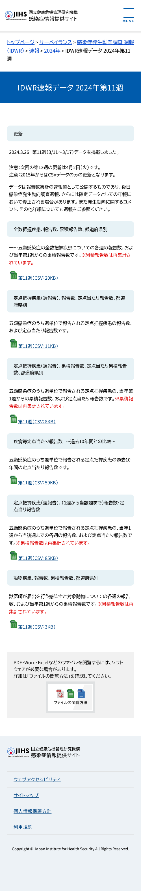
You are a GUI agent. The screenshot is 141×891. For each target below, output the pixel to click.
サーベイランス (55, 42)
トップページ (20, 42)
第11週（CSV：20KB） (38, 277)
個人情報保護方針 (32, 811)
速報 (34, 50)
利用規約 (23, 826)
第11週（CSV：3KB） (37, 626)
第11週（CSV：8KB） (37, 421)
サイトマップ (26, 795)
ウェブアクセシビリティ (37, 779)
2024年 (52, 50)
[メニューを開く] (128, 15)
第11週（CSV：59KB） (38, 482)
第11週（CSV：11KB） (38, 345)
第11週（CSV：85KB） (38, 558)
